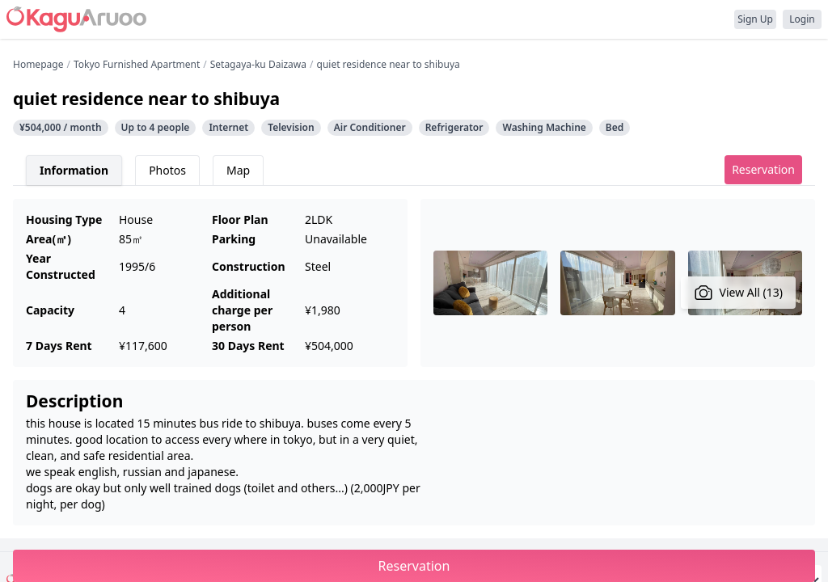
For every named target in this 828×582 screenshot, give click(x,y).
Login (801, 19)
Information (74, 170)
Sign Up (755, 19)
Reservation (763, 169)
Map (238, 170)
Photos (167, 170)
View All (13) (739, 292)
